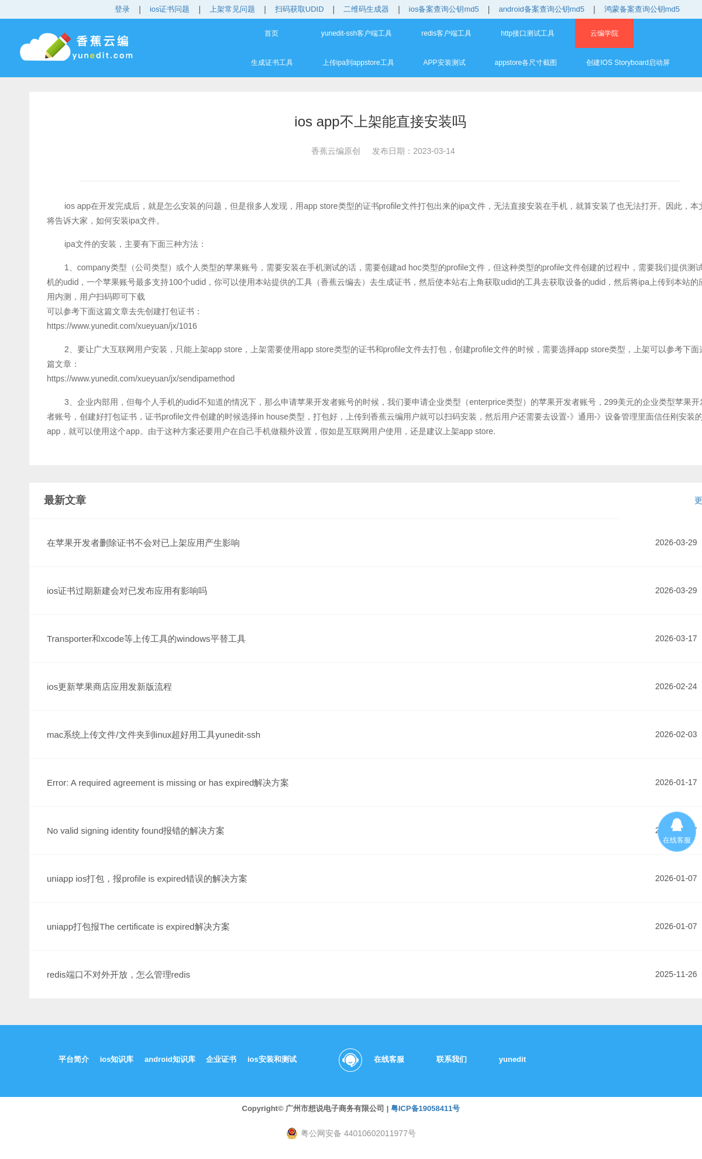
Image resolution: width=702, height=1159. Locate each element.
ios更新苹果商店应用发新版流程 (109, 687)
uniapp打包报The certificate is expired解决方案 (138, 926)
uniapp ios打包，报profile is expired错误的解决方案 (147, 878)
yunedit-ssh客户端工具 (356, 33)
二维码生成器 (366, 9)
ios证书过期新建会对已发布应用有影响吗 (127, 591)
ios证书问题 (170, 9)
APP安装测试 (445, 63)
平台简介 (73, 1059)
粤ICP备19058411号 (425, 1108)
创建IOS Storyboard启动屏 (628, 63)
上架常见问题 (232, 9)
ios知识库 (117, 1059)
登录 (122, 9)
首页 (271, 33)
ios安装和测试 (272, 1059)
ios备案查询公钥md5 (444, 9)
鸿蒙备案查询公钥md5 (642, 9)
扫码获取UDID (299, 9)
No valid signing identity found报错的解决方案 (136, 830)
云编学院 (604, 33)
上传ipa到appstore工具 (358, 63)
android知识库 (169, 1059)
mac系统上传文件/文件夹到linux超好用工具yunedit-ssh (153, 735)
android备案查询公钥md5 (541, 9)
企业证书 (221, 1059)
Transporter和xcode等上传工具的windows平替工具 (146, 639)
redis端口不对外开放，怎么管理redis (118, 974)
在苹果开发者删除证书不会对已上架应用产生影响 (143, 543)
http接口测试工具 (528, 33)
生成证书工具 (272, 63)
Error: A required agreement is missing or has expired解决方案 (168, 782)
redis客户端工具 (446, 33)
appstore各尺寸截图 (526, 63)
